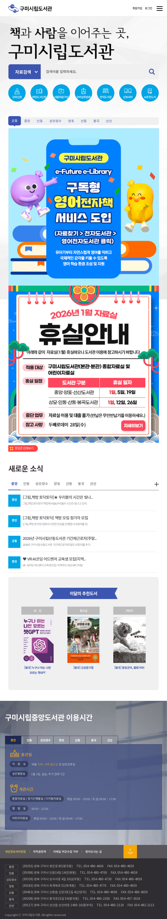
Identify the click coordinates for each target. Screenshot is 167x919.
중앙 (27, 121)
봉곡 (96, 121)
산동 (84, 121)
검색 (154, 71)
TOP (130, 853)
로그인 (148, 8)
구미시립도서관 (34, 13)
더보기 (156, 484)
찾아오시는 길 (93, 851)
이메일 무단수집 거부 (65, 851)
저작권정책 (39, 851)
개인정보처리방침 (15, 851)
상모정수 (55, 121)
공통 (15, 121)
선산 (109, 121)
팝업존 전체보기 (24, 448)
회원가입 (137, 8)
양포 (71, 121)
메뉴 (159, 10)
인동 (40, 121)
